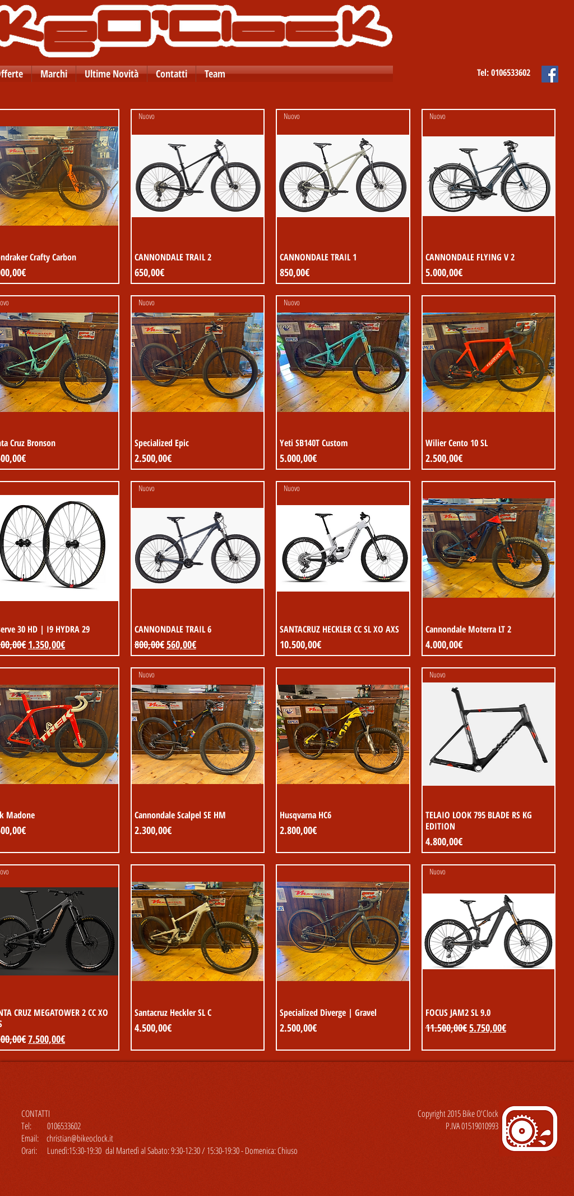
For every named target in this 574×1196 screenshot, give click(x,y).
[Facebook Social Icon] (549, 74)
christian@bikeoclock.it (80, 1138)
